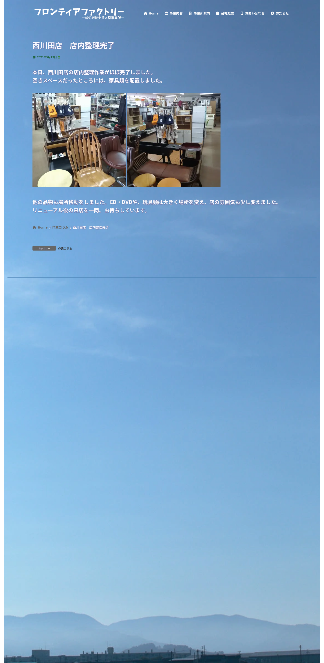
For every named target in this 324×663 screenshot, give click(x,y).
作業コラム (65, 301)
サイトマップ (165, 336)
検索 (100, 357)
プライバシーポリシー (57, 336)
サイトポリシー (101, 336)
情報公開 (134, 336)
